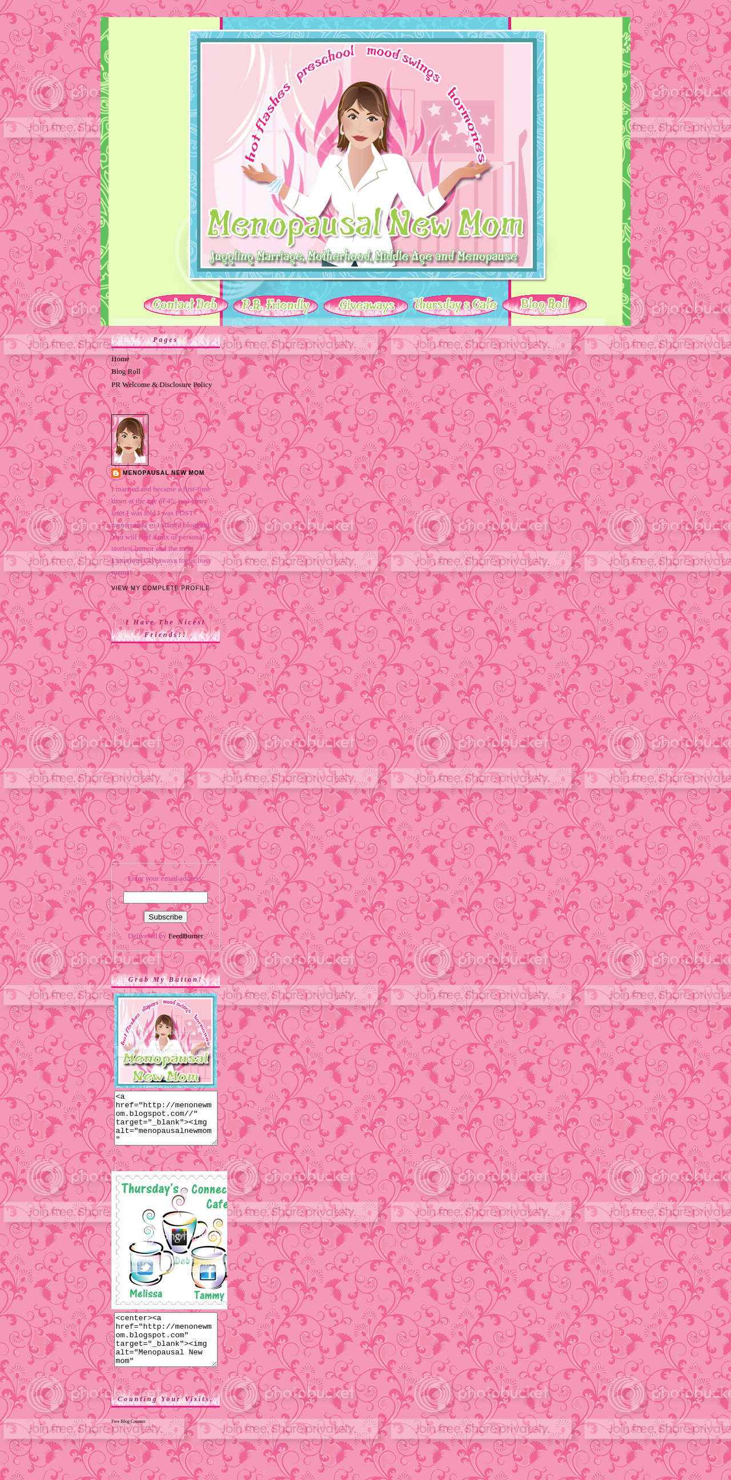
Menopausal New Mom (163, 473)
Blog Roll (125, 371)
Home (120, 358)
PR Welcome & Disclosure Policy (161, 384)
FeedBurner (185, 935)
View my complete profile (160, 588)
